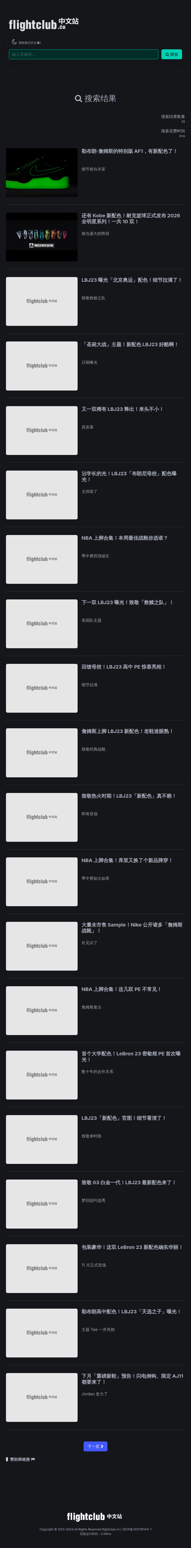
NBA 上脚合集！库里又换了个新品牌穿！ (127, 860)
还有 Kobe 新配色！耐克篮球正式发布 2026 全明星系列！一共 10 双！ (131, 219)
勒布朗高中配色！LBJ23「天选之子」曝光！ (132, 1312)
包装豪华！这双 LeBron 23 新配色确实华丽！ (132, 1247)
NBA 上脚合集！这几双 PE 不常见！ (122, 989)
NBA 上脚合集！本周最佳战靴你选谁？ (125, 538)
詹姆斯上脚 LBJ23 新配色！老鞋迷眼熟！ (128, 731)
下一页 (95, 1446)
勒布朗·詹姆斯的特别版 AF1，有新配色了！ (130, 151)
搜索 (171, 54)
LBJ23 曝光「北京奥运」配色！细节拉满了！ (132, 280)
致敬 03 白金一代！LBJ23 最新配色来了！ (129, 1182)
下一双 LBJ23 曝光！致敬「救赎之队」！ (128, 602)
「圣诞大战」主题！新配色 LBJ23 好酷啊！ (130, 344)
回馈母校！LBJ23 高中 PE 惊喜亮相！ (124, 667)
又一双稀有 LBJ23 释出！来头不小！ (123, 409)
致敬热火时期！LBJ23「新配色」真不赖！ (129, 796)
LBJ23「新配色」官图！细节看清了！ (124, 1118)
